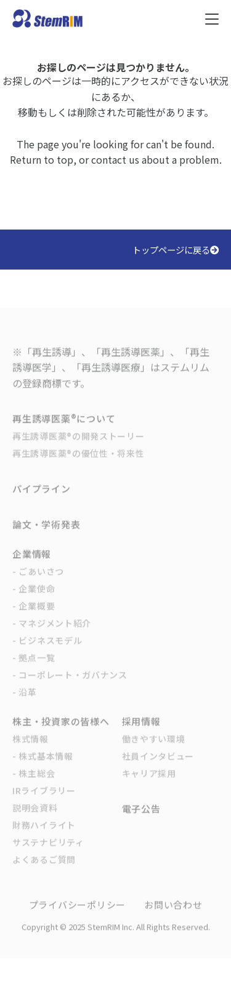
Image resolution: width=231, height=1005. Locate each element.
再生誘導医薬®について (63, 428)
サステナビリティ (48, 852)
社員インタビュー (158, 765)
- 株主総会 (33, 783)
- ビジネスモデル (47, 650)
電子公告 (141, 818)
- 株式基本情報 (42, 765)
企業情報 (31, 563)
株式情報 (30, 748)
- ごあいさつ (38, 581)
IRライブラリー (44, 800)
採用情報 (141, 730)
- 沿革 (24, 701)
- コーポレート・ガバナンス (70, 684)
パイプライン (41, 498)
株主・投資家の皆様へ (61, 730)
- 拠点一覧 (33, 667)
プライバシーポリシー (77, 914)
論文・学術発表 (46, 533)
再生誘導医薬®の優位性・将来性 (78, 463)
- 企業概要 (33, 615)
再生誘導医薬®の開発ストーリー (78, 445)
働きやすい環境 (153, 748)
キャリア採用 (149, 783)
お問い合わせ (173, 914)
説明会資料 (35, 817)
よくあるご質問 (44, 869)
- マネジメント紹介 (51, 633)
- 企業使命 (33, 598)
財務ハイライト (44, 834)
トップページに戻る (175, 249)
